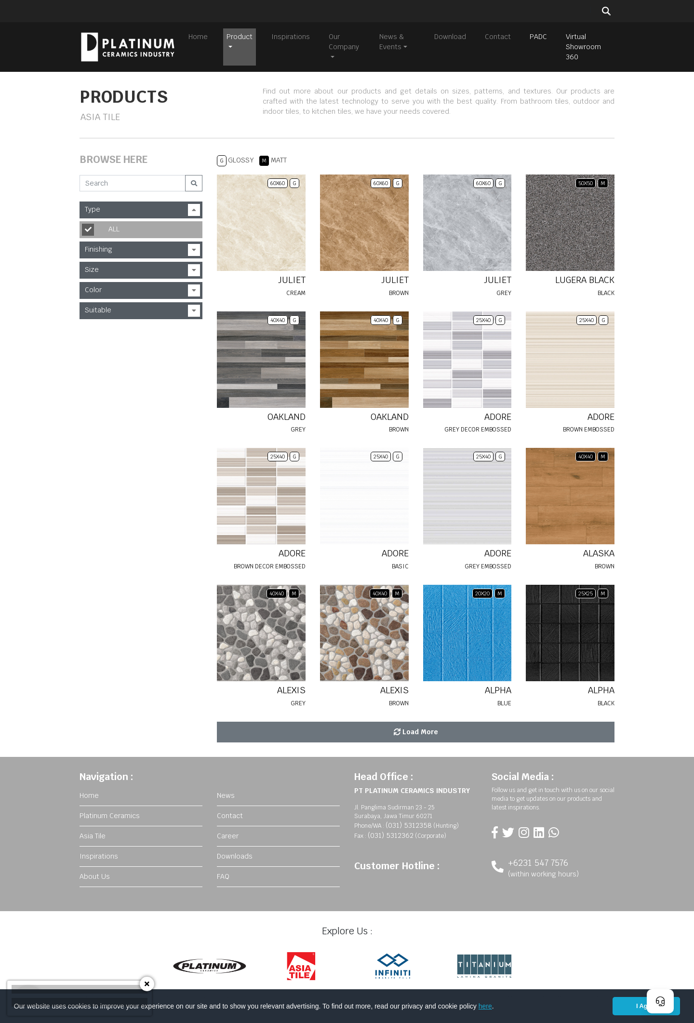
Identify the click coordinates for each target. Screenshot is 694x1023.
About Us (95, 876)
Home (198, 36)
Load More (416, 731)
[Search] (133, 183)
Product (240, 36)
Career (228, 836)
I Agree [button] (646, 1006)
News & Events (391, 41)
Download (450, 36)
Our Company (344, 41)
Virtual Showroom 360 (583, 46)
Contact (498, 36)
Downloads (235, 856)
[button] (497, 1007)
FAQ (223, 876)
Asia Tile (93, 836)
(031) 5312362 (391, 835)
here (485, 1006)
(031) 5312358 (409, 825)
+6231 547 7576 (538, 862)
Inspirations (290, 36)
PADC (538, 36)
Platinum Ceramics (110, 815)
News (226, 795)
